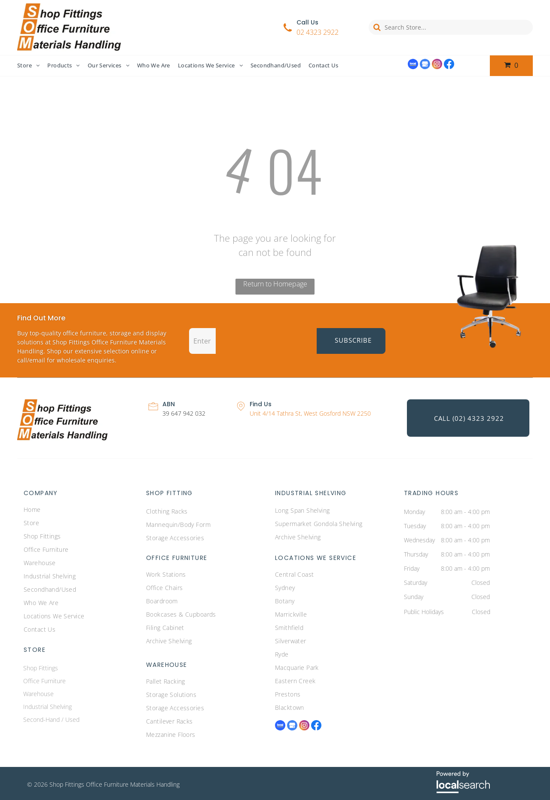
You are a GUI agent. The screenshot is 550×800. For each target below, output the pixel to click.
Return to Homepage (275, 284)
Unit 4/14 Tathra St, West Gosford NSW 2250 (310, 413)
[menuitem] (32, 65)
